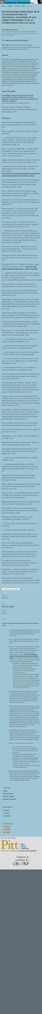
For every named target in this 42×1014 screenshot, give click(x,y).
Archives (9, 6)
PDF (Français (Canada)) (11, 589)
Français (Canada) (8, 796)
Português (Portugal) (9, 799)
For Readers (6, 810)
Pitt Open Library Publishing (28, 851)
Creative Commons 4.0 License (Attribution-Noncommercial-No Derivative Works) (24, 656)
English (5, 791)
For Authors (6, 813)
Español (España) (8, 793)
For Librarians (7, 816)
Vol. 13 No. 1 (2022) (20, 6)
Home (3, 6)
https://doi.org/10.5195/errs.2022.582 (16, 40)
